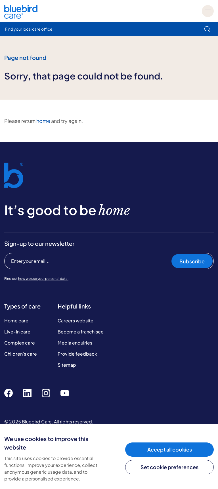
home (43, 120)
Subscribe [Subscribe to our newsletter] (192, 261)
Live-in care (17, 332)
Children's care (20, 354)
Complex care (19, 343)
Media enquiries (75, 343)
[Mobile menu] (208, 11)
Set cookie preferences (169, 467)
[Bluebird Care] (20, 16)
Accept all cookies (169, 449)
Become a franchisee (81, 332)
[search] (207, 29)
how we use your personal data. (43, 278)
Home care (16, 321)
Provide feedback (77, 354)
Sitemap (67, 365)
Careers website (75, 321)
